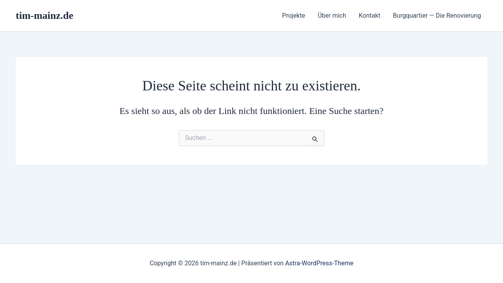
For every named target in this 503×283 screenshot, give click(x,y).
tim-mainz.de (44, 15)
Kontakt (369, 15)
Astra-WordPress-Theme (319, 263)
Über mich (332, 15)
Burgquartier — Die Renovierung (437, 15)
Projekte (293, 15)
